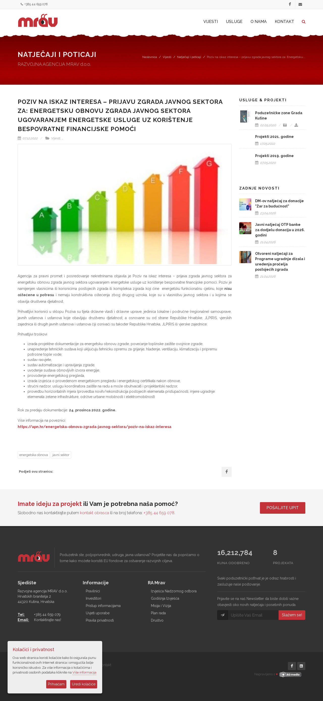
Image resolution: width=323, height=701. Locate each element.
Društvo (157, 620)
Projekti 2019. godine (274, 156)
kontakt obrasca (94, 512)
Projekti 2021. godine (274, 137)
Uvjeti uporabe (98, 613)
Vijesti (167, 57)
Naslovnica (149, 57)
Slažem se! (292, 615)
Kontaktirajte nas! (47, 620)
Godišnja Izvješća (165, 598)
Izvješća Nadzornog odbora (174, 591)
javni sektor (60, 455)
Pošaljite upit (282, 507)
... (62, 138)
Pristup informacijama (103, 606)
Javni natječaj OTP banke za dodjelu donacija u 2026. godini (280, 230)
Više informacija (84, 672)
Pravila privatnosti (100, 620)
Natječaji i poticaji (189, 57)
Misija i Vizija (161, 606)
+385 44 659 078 (34, 4)
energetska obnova (33, 455)
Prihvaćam (56, 684)
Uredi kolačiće (83, 684)
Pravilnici (93, 591)
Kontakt (105, 665)
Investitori (93, 598)
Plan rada (158, 613)
